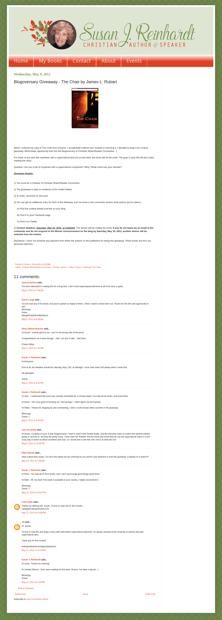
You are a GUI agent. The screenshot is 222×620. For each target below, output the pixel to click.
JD (23, 522)
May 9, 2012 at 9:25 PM (33, 420)
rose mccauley (29, 430)
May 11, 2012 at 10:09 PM (34, 512)
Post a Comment (26, 588)
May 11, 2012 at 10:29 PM (34, 550)
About (108, 61)
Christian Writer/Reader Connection (36, 267)
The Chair (97, 267)
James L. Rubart (68, 267)
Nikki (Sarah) (28, 453)
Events (134, 61)
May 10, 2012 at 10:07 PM (34, 492)
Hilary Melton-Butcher (32, 329)
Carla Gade (27, 502)
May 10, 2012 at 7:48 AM (33, 461)
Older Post (150, 594)
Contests (56, 267)
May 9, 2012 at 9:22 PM (33, 383)
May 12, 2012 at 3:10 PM (33, 582)
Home (21, 61)
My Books (50, 61)
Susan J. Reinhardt (84, 267)
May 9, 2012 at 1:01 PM (33, 348)
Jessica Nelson (29, 282)
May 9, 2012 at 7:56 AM (32, 290)
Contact (81, 61)
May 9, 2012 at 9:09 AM (32, 319)
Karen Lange (28, 300)
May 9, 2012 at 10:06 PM (33, 443)
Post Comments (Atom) (37, 599)
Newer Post (20, 594)
